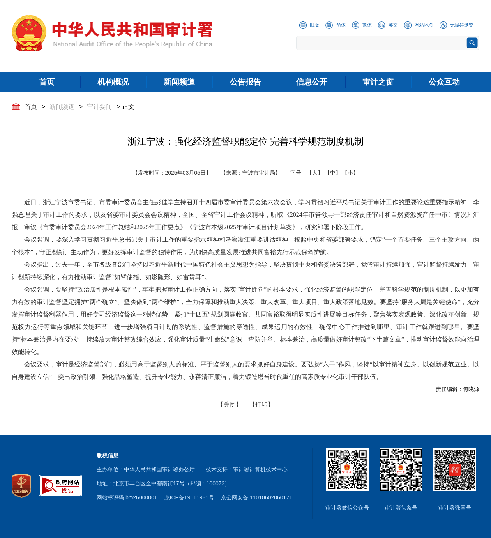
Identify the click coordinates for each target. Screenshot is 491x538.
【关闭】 (229, 404)
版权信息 (107, 455)
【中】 (333, 173)
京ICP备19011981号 (189, 497)
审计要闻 (99, 106)
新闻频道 (61, 106)
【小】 (350, 173)
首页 (31, 106)
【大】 (315, 173)
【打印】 (261, 404)
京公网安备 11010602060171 (256, 497)
